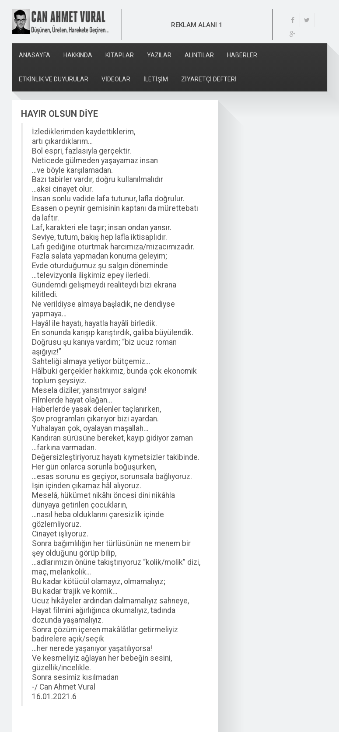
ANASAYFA (34, 55)
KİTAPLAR (119, 55)
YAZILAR (159, 55)
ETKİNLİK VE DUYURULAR (53, 79)
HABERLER (242, 55)
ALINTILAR (199, 55)
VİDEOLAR (115, 79)
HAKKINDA (77, 55)
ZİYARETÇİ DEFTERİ (209, 79)
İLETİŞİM (155, 79)
